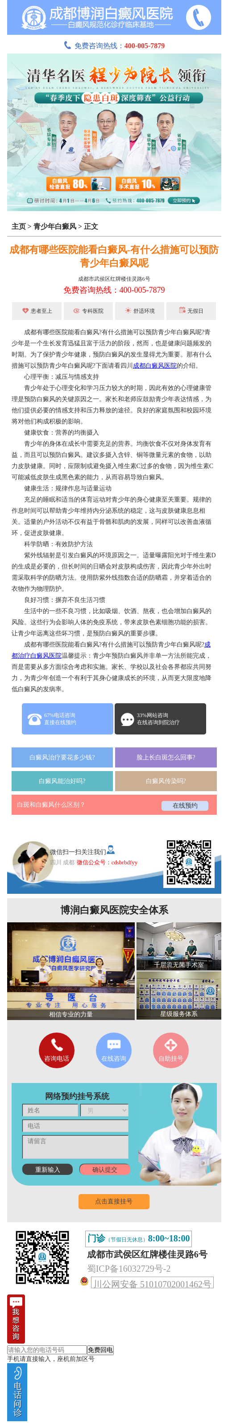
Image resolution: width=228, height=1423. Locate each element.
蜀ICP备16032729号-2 (129, 1269)
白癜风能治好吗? (62, 781)
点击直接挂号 (114, 1201)
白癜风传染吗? (166, 781)
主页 (19, 226)
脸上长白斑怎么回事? (166, 757)
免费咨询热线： (114, 46)
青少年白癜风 (54, 226)
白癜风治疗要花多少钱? (62, 757)
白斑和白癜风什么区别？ (51, 804)
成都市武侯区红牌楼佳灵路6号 (114, 279)
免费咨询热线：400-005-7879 (114, 290)
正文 (91, 226)
